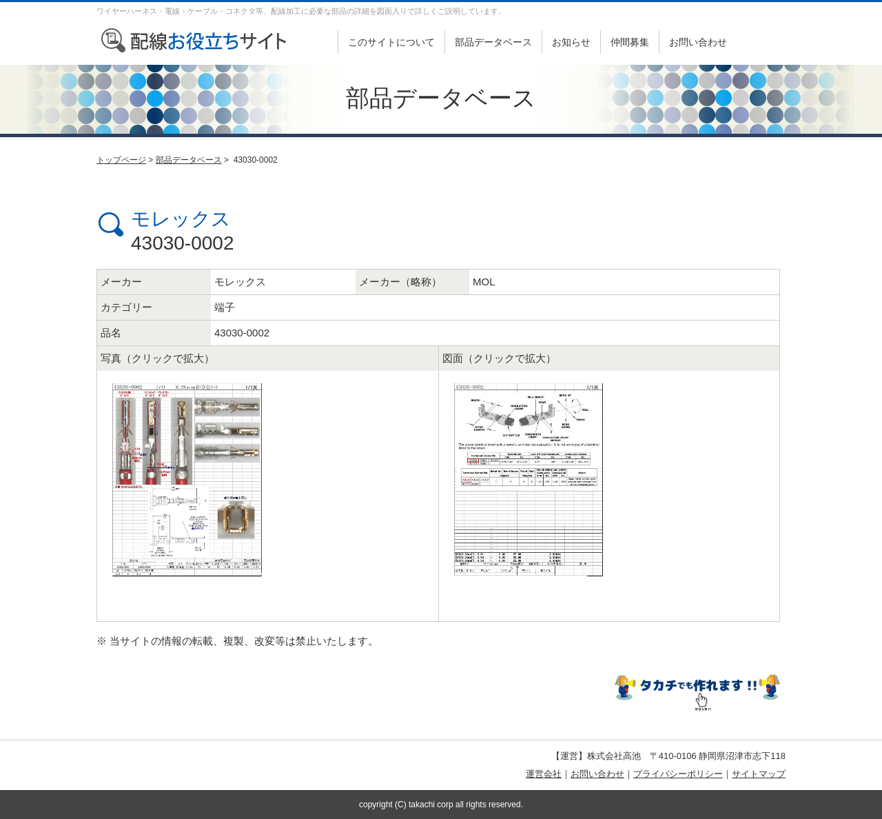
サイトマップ (759, 774)
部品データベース (493, 42)
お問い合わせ (698, 42)
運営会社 (544, 774)
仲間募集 (630, 42)
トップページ (121, 160)
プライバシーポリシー (678, 774)
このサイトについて (391, 42)
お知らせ (571, 42)
